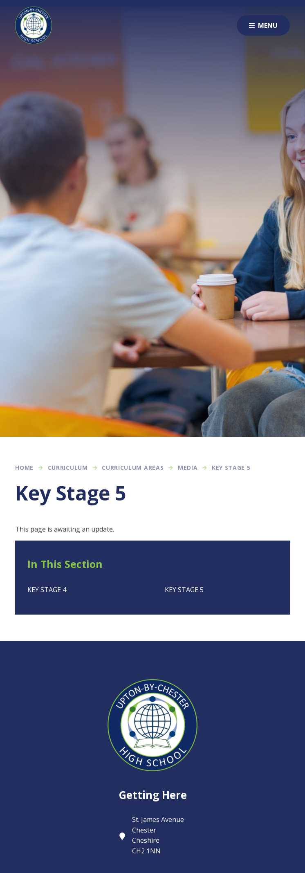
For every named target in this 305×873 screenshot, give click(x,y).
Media (188, 467)
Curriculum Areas (133, 467)
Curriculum (68, 467)
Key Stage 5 (231, 467)
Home (24, 467)
